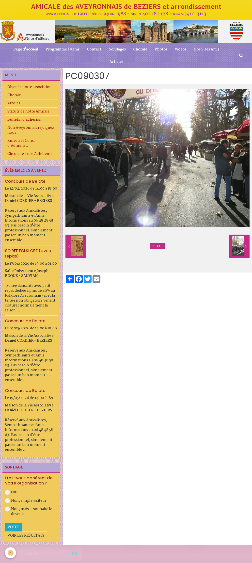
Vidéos (180, 49)
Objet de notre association (29, 87)
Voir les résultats (26, 536)
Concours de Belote (25, 181)
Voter (14, 527)
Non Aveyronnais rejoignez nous (30, 130)
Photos (161, 49)
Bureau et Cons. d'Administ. (21, 143)
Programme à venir (62, 49)
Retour (157, 246)
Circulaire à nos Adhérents (29, 154)
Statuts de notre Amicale (28, 111)
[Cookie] (10, 552)
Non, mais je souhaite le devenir (28, 511)
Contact (94, 49)
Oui (11, 492)
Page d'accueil (25, 49)
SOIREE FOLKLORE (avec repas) (28, 253)
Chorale (140, 49)
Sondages (117, 49)
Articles (116, 62)
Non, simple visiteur (25, 501)
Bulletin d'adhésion (24, 120)
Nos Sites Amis (206, 49)
